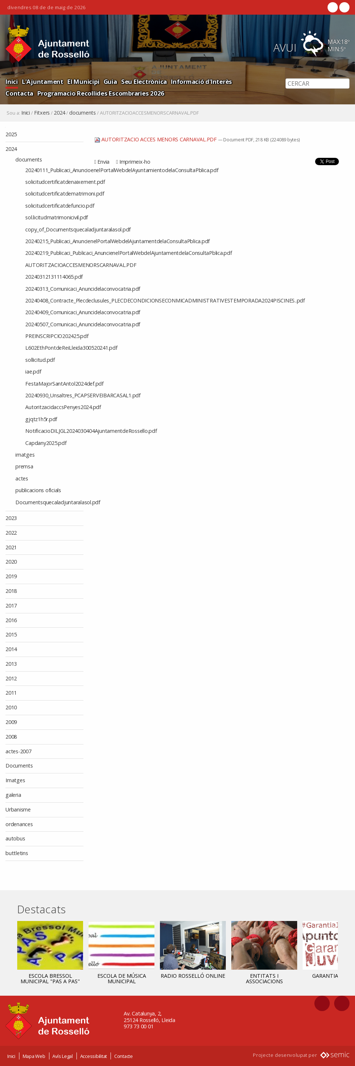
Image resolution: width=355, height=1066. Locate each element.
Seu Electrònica (144, 81)
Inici (11, 81)
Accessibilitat (93, 1056)
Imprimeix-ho (134, 161)
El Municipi (83, 81)
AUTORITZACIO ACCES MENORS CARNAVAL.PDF (156, 139)
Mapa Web (34, 1056)
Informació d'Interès (201, 81)
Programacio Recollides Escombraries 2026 (100, 93)
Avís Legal (62, 1056)
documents (82, 112)
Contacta (19, 93)
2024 (59, 112)
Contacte (123, 1056)
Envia (103, 161)
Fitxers (42, 112)
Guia (110, 81)
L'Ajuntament (42, 81)
